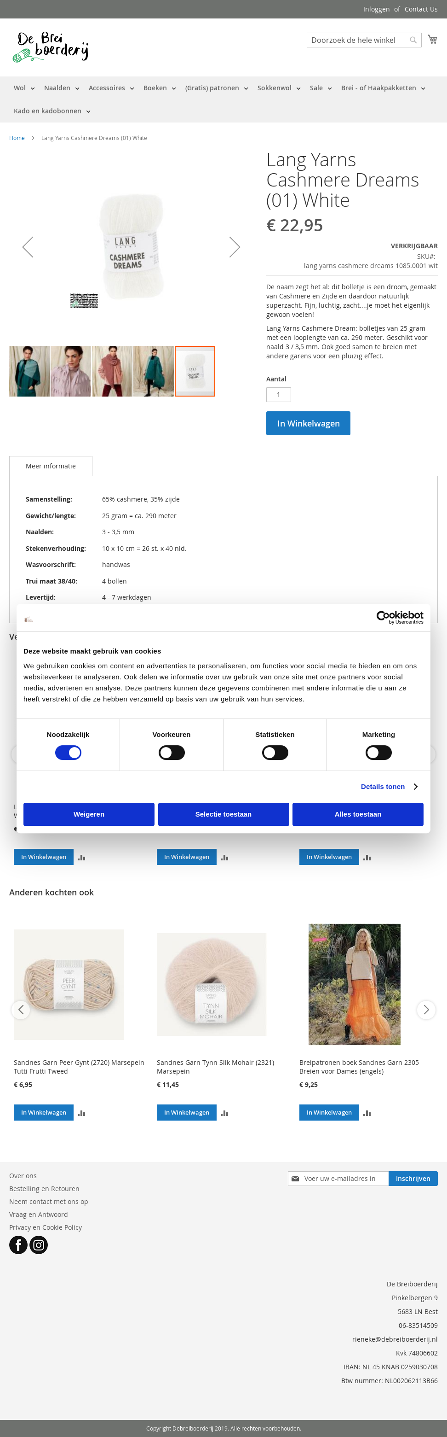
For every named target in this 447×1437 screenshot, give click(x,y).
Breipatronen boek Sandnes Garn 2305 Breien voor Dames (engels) (359, 1066)
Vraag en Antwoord (38, 1214)
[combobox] (364, 40)
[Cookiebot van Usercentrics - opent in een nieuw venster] (383, 618)
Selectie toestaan (223, 814)
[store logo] (50, 47)
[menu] (223, 99)
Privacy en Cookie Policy (45, 1227)
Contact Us (421, 9)
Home (17, 137)
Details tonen (383, 786)
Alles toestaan (358, 814)
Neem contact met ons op (48, 1201)
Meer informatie (51, 465)
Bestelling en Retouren (44, 1188)
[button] (27, 247)
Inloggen (376, 9)
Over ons (23, 1175)
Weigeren (89, 814)
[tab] (50, 466)
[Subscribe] (413, 1178)
